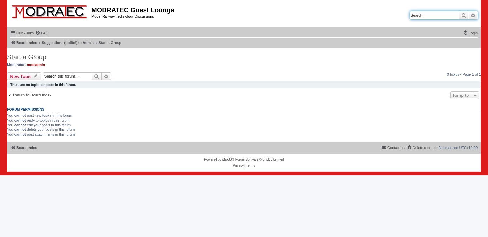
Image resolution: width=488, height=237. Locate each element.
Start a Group (26, 57)
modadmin (36, 65)
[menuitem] (41, 33)
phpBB (227, 159)
